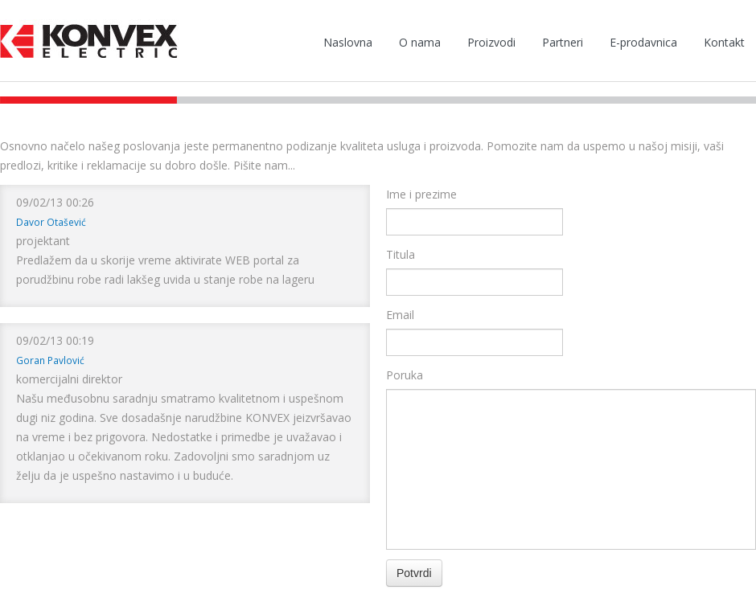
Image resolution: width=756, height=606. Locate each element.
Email (400, 314)
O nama (420, 42)
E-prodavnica (643, 42)
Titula (400, 254)
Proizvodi (491, 42)
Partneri (562, 42)
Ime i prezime (421, 194)
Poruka (404, 375)
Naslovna (347, 42)
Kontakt (724, 42)
